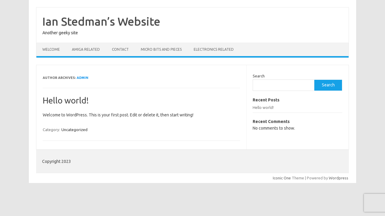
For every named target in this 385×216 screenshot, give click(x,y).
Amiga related (86, 49)
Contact (120, 49)
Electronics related (214, 49)
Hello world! (66, 100)
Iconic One (282, 178)
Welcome (51, 49)
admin (82, 78)
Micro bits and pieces (161, 49)
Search (259, 76)
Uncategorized (74, 130)
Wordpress (338, 178)
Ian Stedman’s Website (101, 21)
